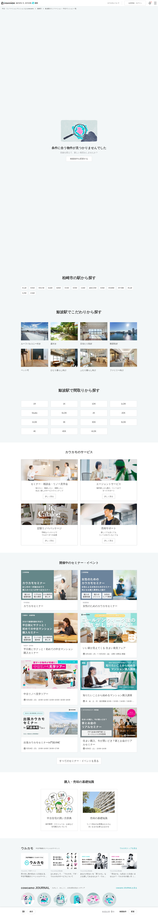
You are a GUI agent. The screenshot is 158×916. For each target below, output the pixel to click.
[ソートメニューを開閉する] (23, 911)
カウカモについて (113, 3)
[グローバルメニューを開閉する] (155, 3)
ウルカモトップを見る (128, 848)
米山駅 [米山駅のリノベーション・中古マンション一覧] (24, 288)
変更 (132, 912)
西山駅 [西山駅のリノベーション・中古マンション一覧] (130, 288)
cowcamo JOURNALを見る (126, 888)
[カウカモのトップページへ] (19, 3)
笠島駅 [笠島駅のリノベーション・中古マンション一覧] (32, 288)
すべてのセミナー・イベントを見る (79, 761)
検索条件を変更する (79, 159)
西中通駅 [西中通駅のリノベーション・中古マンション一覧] (121, 288)
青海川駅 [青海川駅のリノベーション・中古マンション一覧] (41, 288)
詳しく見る (49, 496)
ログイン (135, 3)
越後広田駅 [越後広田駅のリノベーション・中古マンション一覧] (93, 288)
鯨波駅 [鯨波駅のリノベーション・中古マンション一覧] (50, 288)
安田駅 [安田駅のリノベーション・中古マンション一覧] (75, 288)
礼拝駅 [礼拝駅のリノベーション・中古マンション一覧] (24, 293)
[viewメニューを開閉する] (31, 911)
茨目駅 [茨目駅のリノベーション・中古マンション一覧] (67, 288)
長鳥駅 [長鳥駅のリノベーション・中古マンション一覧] (102, 288)
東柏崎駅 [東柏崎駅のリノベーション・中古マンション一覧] (111, 288)
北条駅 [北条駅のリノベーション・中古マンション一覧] (83, 288)
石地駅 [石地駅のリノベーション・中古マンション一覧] (32, 293)
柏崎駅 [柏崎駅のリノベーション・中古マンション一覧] (58, 288)
